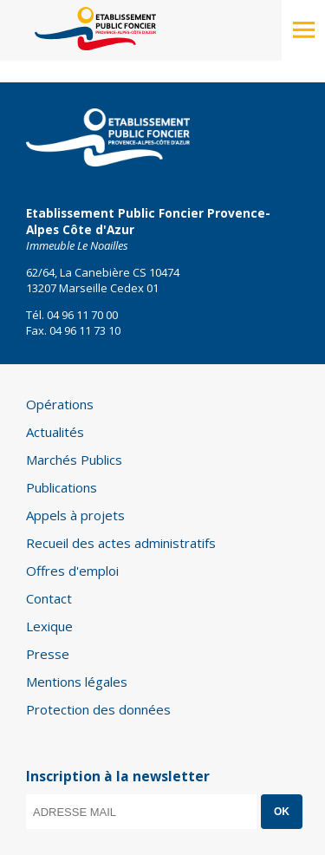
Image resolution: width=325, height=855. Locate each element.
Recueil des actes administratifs (121, 543)
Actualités (55, 432)
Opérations (60, 404)
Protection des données (98, 709)
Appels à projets (75, 515)
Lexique (49, 626)
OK (281, 812)
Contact (49, 598)
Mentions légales (76, 681)
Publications (61, 487)
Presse (47, 653)
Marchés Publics (74, 459)
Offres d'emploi (72, 570)
